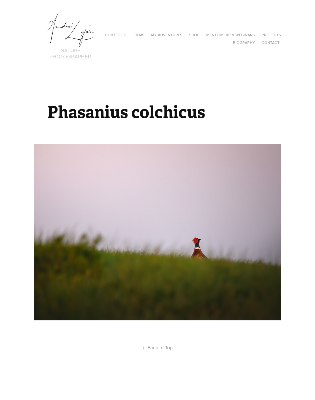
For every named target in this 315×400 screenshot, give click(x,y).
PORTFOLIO (116, 35)
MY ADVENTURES (166, 35)
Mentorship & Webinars (230, 35)
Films (139, 35)
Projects (271, 35)
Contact (270, 42)
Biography (244, 42)
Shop (194, 35)
